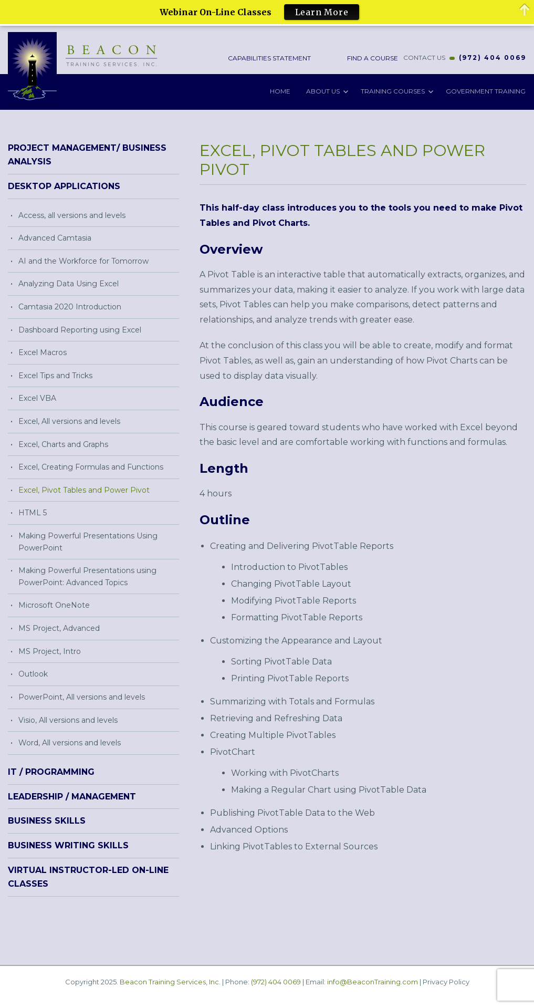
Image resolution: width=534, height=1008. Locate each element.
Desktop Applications (64, 186)
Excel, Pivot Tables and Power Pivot (84, 489)
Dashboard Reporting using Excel (79, 329)
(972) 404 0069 (492, 57)
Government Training (486, 91)
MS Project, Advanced (59, 627)
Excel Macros (42, 352)
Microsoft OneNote (54, 605)
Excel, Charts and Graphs (63, 444)
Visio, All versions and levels (68, 719)
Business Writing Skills (68, 845)
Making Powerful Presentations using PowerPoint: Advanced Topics (87, 576)
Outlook (33, 673)
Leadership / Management (72, 796)
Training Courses (393, 91)
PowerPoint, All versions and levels (81, 696)
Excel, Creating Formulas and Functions (90, 466)
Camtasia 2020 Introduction (69, 306)
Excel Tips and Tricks (55, 375)
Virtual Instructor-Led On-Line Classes (88, 876)
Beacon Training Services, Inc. (170, 981)
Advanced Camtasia (54, 237)
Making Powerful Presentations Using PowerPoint (88, 541)
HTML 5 (32, 512)
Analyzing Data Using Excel (68, 283)
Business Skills (47, 821)
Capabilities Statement (269, 57)
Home (280, 91)
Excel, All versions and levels (69, 420)
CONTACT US (424, 57)
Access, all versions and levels (71, 215)
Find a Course (371, 57)
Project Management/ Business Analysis (87, 154)
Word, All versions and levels (69, 742)
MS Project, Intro (49, 651)
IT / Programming (51, 771)
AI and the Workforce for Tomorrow (83, 260)
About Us (323, 91)
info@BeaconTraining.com (372, 981)
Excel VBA (37, 398)
